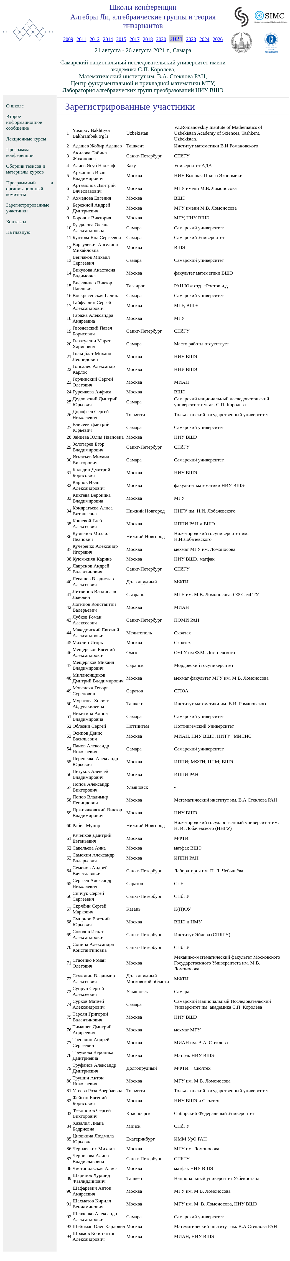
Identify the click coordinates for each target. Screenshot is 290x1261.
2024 (204, 39)
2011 (81, 39)
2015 (121, 39)
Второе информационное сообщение (24, 122)
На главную (18, 232)
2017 (134, 39)
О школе (15, 106)
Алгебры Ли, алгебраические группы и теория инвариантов (143, 21)
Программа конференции (20, 152)
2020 (161, 39)
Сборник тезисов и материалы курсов (25, 169)
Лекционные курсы (26, 139)
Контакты (16, 221)
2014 (108, 39)
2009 (68, 39)
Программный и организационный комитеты (29, 188)
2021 (176, 38)
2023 (191, 39)
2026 (218, 39)
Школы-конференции (143, 7)
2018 (148, 39)
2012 (95, 39)
